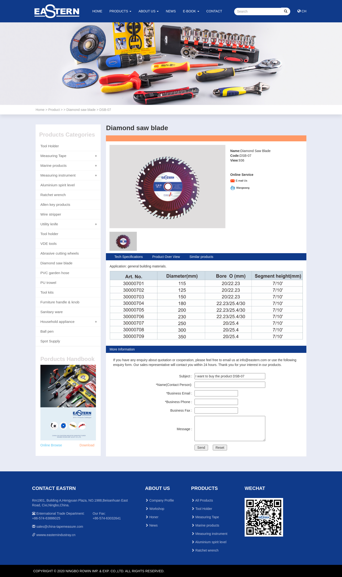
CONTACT (214, 11)
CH (301, 11)
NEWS (171, 11)
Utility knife (49, 224)
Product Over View (166, 257)
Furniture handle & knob (59, 302)
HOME (97, 11)
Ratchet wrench (53, 195)
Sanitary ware (51, 312)
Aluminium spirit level (57, 185)
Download (87, 445)
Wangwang (243, 187)
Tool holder (49, 234)
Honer (153, 517)
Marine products (53, 165)
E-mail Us (241, 180)
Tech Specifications (128, 257)
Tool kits (47, 292)
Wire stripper (50, 214)
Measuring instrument (58, 175)
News (153, 525)
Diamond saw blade (56, 263)
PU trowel (48, 283)
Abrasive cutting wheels (59, 253)
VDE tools (48, 244)
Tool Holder (49, 146)
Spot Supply (50, 341)
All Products (204, 500)
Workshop (156, 509)
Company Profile (161, 500)
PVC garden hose (54, 273)
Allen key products (55, 204)
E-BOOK (191, 11)
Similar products (201, 257)
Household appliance (57, 322)
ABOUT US (148, 11)
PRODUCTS (120, 11)
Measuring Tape (53, 156)
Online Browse (51, 445)
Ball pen (47, 331)
